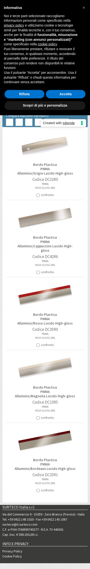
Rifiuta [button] (24, 94)
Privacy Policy (12, 551)
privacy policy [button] (14, 25)
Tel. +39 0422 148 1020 (18, 519)
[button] (84, 8)
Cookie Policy (12, 556)
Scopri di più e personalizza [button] (45, 105)
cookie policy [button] (47, 44)
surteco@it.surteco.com (19, 524)
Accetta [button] (66, 94)
